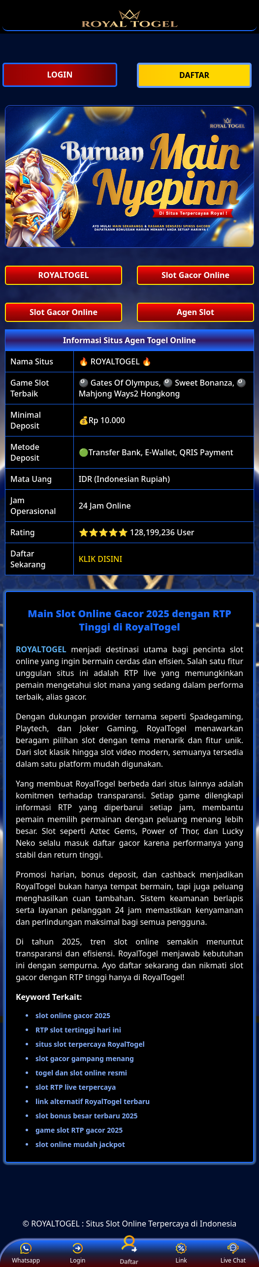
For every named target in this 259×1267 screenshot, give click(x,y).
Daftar (129, 1253)
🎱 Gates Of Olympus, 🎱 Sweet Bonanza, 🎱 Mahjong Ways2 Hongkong (163, 388)
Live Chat (233, 1254)
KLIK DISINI (101, 559)
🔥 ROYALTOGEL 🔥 (115, 361)
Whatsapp (26, 1254)
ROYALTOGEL (41, 649)
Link (181, 1254)
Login (77, 1254)
